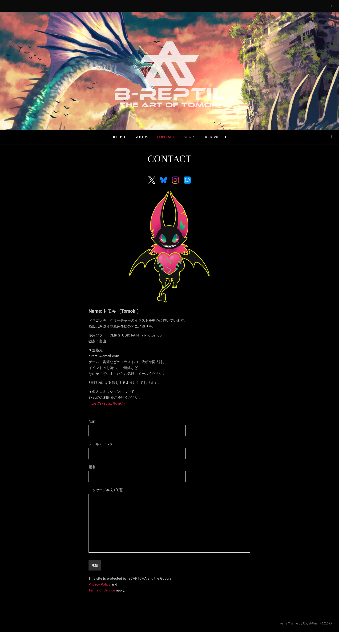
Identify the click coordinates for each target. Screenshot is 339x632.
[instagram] (331, 6)
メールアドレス (137, 449)
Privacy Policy (99, 584)
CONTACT (166, 136)
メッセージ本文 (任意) (169, 521)
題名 (137, 472)
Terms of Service (102, 590)
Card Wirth (214, 136)
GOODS (141, 136)
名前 (137, 426)
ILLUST (119, 136)
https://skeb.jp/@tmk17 (107, 403)
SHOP (189, 136)
